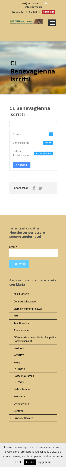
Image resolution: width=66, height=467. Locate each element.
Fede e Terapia (22, 389)
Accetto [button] (30, 462)
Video (21, 382)
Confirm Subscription (25, 301)
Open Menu (52, 22)
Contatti (33, 12)
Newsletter (18, 12)
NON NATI (19, 355)
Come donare (21, 403)
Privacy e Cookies (23, 418)
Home (21, 368)
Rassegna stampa (24, 376)
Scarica (21, 165)
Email (13, 246)
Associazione (21, 330)
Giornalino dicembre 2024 (28, 308)
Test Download (22, 323)
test (16, 316)
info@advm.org (33, 7)
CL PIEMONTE (21, 294)
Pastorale (19, 348)
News (17, 362)
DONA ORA (48, 12)
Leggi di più (44, 462)
